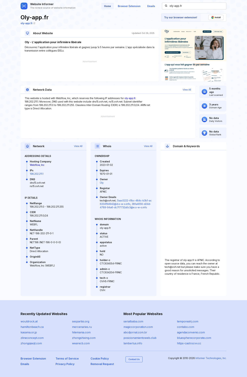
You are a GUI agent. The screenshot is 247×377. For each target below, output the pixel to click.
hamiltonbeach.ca (32, 327)
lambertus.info (133, 343)
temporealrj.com (187, 321)
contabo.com (185, 327)
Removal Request (102, 364)
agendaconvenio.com (191, 332)
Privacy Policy (65, 364)
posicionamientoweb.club (140, 338)
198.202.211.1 (36, 173)
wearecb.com (81, 343)
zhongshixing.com (84, 338)
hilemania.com (81, 332)
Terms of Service (67, 358)
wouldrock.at (29, 321)
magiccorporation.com (138, 327)
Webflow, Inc (37, 164)
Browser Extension (129, 6)
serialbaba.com (133, 321)
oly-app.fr (28, 23)
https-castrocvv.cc (189, 343)
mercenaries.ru (82, 327)
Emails (151, 6)
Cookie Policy (100, 358)
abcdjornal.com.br (135, 332)
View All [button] (187, 89)
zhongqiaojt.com (31, 343)
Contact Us (134, 359)
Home (107, 6)
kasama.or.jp (29, 332)
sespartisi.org (80, 321)
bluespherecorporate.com (194, 338)
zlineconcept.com (32, 338)
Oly (102, 182)
